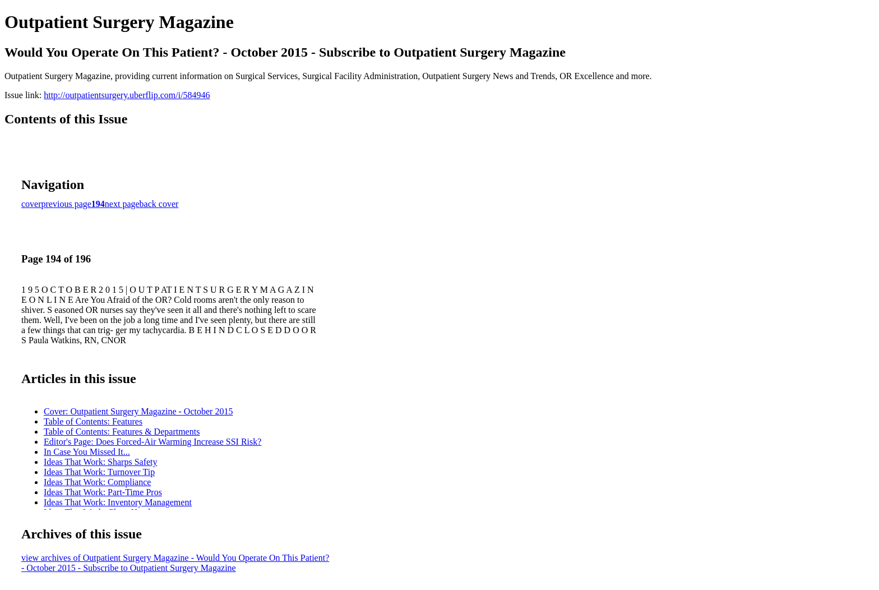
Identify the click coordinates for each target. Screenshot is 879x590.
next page (122, 204)
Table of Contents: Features (93, 421)
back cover (159, 204)
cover (31, 204)
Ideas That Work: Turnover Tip (99, 472)
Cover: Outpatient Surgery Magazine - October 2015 (138, 411)
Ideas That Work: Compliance (97, 482)
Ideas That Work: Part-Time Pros (103, 492)
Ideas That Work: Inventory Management (118, 502)
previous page (66, 204)
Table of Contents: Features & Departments (122, 431)
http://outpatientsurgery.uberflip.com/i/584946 (127, 95)
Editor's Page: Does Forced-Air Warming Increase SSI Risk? (152, 441)
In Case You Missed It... (87, 452)
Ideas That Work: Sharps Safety (101, 462)
